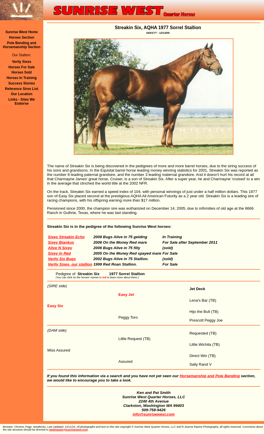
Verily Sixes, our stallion (70, 264)
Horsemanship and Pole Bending (210, 376)
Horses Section (21, 37)
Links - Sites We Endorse (21, 101)
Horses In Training (22, 78)
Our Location (22, 94)
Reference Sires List (21, 89)
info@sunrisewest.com (154, 414)
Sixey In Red (59, 253)
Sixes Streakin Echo (66, 237)
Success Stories (21, 83)
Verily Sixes (21, 62)
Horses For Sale (21, 67)
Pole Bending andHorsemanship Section (21, 45)
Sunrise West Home (21, 32)
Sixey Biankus (61, 242)
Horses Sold (22, 72)
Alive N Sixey (60, 248)
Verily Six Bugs (62, 259)
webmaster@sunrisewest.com (68, 429)
